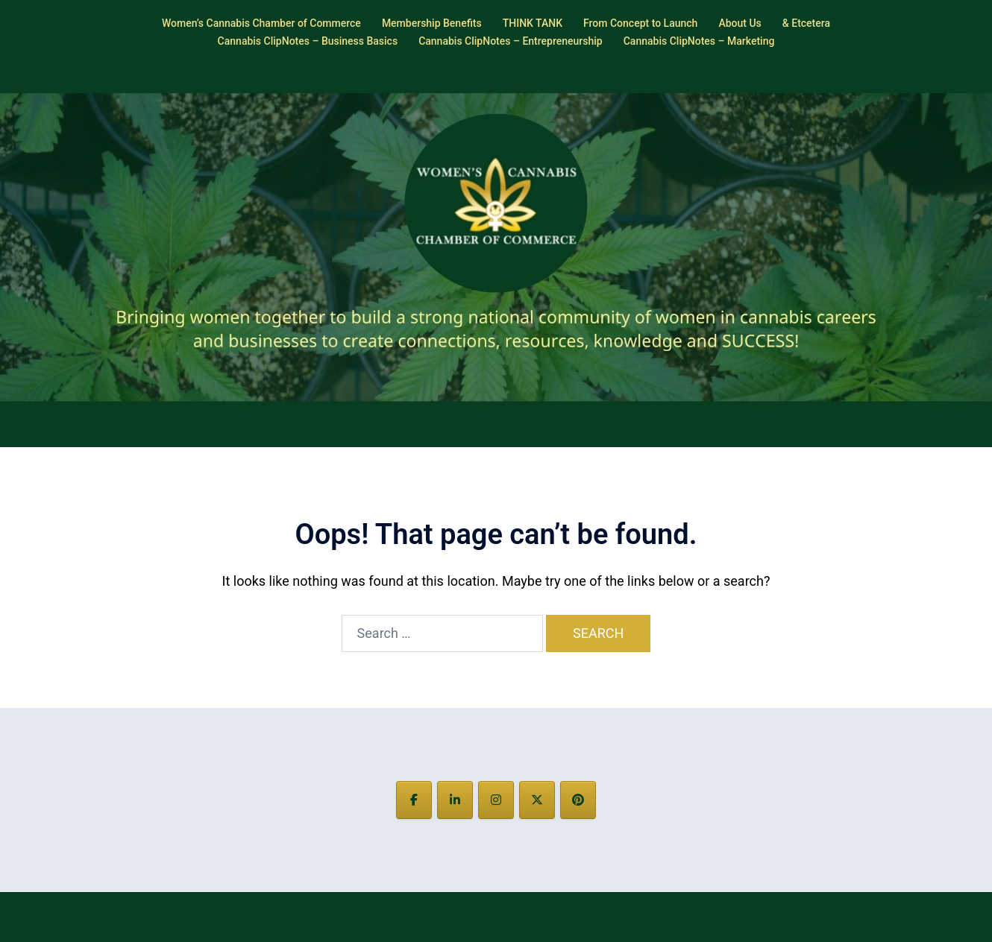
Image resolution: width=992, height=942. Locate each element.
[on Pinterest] (578, 800)
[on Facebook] (414, 800)
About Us (739, 23)
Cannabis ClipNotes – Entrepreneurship (510, 41)
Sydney (355, 916)
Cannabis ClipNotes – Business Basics (308, 41)
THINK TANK (532, 23)
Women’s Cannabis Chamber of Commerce (261, 23)
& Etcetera (806, 23)
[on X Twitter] (537, 800)
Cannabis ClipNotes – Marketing (699, 41)
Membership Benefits (432, 23)
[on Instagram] (496, 800)
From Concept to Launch (640, 23)
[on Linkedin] (455, 800)
